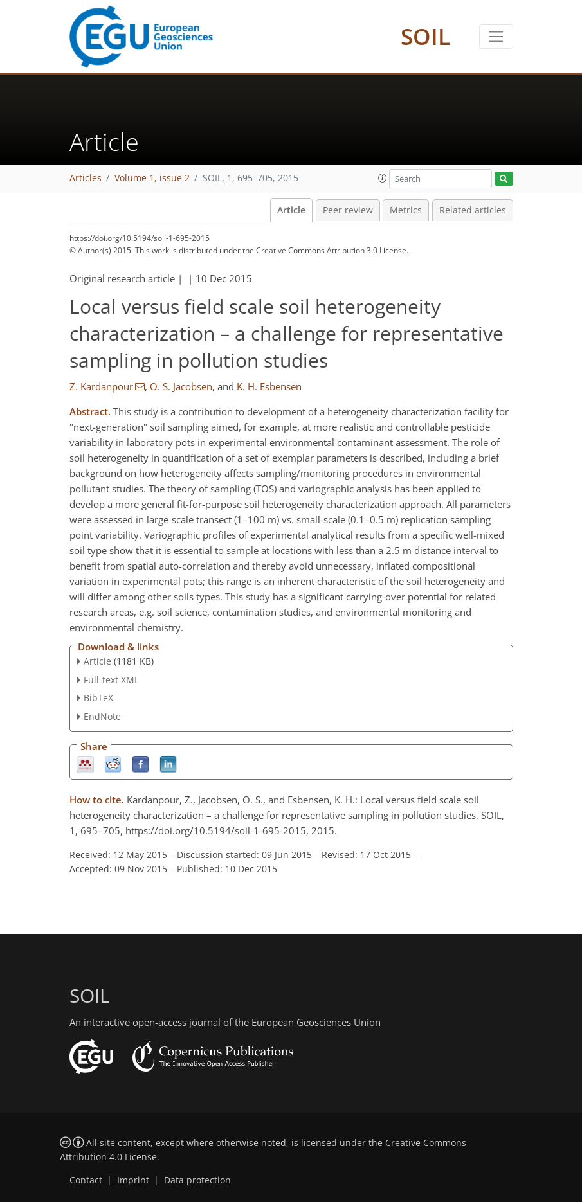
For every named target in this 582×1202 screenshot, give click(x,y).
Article (291, 210)
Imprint (133, 1180)
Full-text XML (111, 680)
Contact (85, 1180)
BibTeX (98, 698)
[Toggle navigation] (496, 36)
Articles (85, 178)
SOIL (425, 36)
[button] (382, 178)
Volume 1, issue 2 (152, 178)
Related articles (472, 210)
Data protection (197, 1180)
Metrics (406, 210)
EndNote (102, 716)
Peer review (348, 210)
